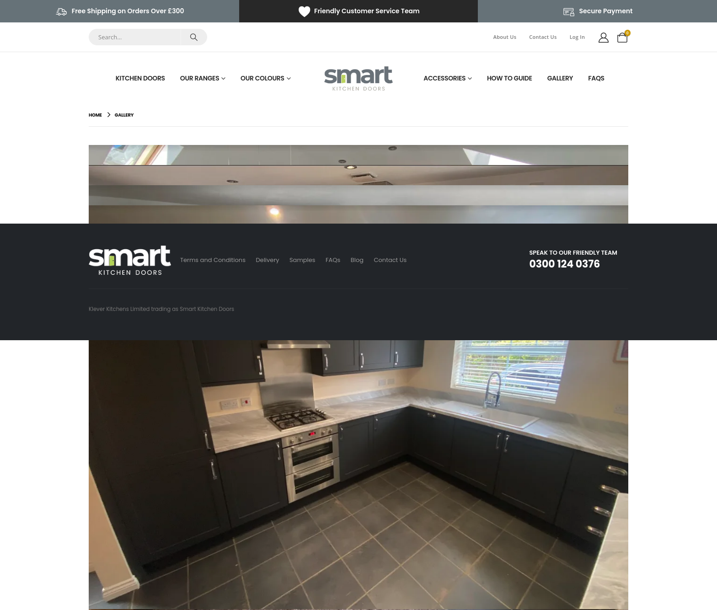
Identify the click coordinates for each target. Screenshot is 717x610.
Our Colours (262, 78)
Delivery (268, 260)
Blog (359, 260)
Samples (304, 260)
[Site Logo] (358, 78)
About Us (505, 36)
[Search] (194, 37)
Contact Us (542, 36)
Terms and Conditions (213, 260)
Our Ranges (199, 78)
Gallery (560, 78)
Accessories (444, 78)
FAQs (596, 78)
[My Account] (604, 37)
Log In (577, 36)
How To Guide (509, 78)
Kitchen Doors (140, 78)
